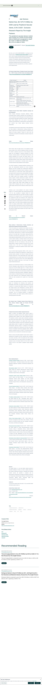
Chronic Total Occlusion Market (15, 418)
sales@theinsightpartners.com (17, 489)
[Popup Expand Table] (34, 106)
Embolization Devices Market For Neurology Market (18, 438)
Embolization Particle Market (14, 447)
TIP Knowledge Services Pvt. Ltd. (6, 571)
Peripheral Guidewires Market (14, 360)
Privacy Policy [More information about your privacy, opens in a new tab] (34, 681)
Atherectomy (29, 509)
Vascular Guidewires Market (14, 386)
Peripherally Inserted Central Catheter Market (17, 375)
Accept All (30, 683)
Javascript (3, 537)
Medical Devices (21, 507)
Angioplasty (20, 509)
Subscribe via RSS (5, 534)
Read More (4, 563)
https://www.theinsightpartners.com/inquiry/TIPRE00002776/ (19, 142)
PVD (18, 511)
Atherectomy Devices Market (14, 406)
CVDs (21, 511)
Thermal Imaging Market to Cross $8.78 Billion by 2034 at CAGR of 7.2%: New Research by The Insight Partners (20, 554)
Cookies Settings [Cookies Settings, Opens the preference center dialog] (3, 683)
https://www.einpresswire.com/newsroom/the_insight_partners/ (20, 497)
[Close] (40, 680)
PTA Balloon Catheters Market (14, 396)
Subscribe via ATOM (5, 536)
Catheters (24, 509)
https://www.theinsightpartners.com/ (8, 525)
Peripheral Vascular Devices (13, 507)
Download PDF (4, 533)
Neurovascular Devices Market (14, 425)
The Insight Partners (30, 45)
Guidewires (10, 511)
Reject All (37, 683)
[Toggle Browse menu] (38, 5)
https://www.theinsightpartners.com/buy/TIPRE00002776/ (19, 305)
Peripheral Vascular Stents (13, 509)
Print (2, 531)
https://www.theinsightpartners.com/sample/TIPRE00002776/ (21, 74)
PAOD (15, 511)
